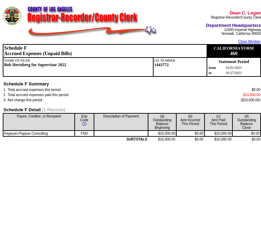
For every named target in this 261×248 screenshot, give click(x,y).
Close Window (249, 41)
